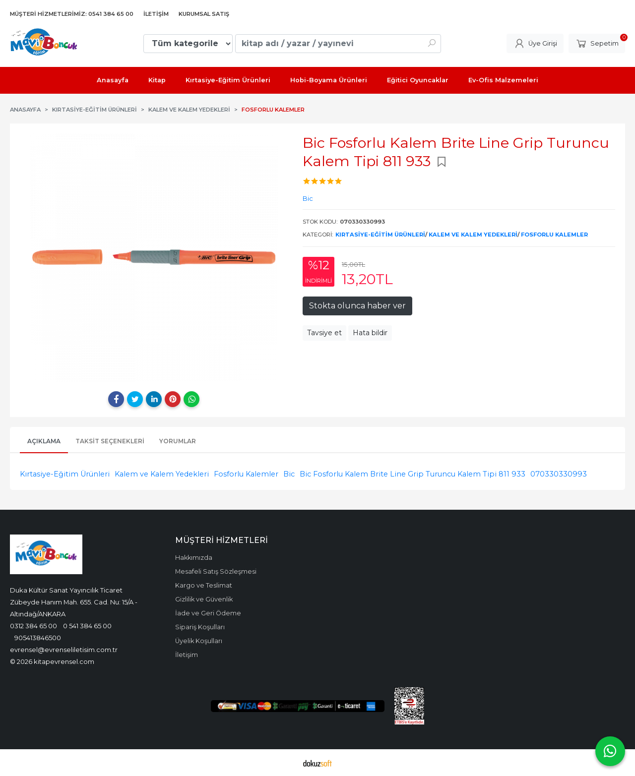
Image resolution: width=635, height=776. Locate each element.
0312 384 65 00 (33, 626)
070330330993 (558, 474)
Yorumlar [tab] (177, 441)
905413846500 (37, 638)
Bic (289, 474)
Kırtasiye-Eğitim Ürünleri (380, 234)
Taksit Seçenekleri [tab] (109, 441)
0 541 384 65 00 (87, 626)
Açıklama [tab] (44, 441)
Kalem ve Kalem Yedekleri (473, 234)
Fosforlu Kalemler (554, 234)
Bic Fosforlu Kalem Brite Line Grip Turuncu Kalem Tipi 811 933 (412, 474)
